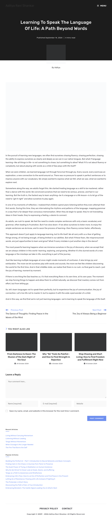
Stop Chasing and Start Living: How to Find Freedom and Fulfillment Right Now (90, 357)
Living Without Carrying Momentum (19, 436)
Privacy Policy (49, 508)
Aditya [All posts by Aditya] (57, 67)
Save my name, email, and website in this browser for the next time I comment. (44, 411)
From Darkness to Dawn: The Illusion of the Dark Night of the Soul (21, 357)
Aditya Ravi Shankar (20, 5)
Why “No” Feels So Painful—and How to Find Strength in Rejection (56, 357)
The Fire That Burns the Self (16, 447)
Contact (67, 508)
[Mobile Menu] (101, 6)
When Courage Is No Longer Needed (19, 445)
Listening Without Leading (16, 438)
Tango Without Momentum (16, 442)
